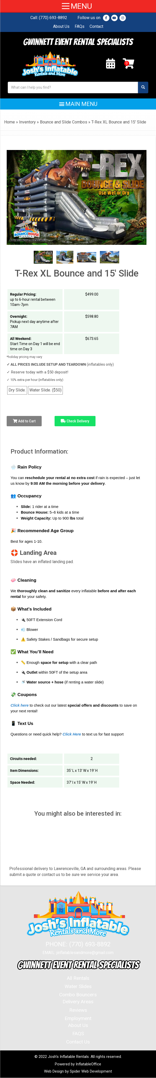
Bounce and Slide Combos (63, 122)
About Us (61, 26)
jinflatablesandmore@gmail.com (85, 952)
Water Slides (78, 987)
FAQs (79, 26)
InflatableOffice (88, 1064)
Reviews (78, 1010)
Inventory (27, 122)
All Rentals (78, 978)
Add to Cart (24, 421)
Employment (78, 1018)
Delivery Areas (78, 1002)
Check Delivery (75, 421)
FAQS (78, 1034)
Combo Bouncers (78, 995)
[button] (78, 104)
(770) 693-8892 (53, 17)
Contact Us (78, 1042)
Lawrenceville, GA (70, 868)
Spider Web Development (91, 1071)
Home (9, 122)
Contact (96, 26)
